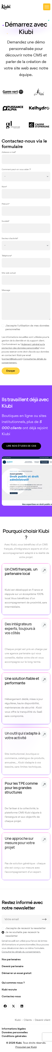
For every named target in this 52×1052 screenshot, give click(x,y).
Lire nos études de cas (21, 446)
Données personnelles (15, 1032)
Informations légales (14, 1028)
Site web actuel (9, 273)
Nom (4, 187)
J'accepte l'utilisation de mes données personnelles (27, 327)
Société (5, 221)
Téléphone (6, 256)
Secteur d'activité (9, 239)
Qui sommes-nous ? (13, 982)
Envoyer (10, 371)
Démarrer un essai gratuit (16, 973)
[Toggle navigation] (46, 6)
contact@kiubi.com (12, 359)
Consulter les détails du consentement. (21, 952)
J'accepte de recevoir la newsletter (25, 928)
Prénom (5, 204)
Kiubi (18, 1020)
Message (6, 290)
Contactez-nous (11, 996)
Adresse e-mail (8, 152)
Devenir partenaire (12, 966)
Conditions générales (14, 1036)
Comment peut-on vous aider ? (16, 170)
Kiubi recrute (9, 989)
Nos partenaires (11, 959)
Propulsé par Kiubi (26, 1047)
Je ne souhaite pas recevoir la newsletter (22, 934)
